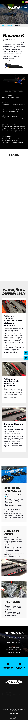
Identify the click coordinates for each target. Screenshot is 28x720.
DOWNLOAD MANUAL (20, 666)
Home (3, 26)
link (6, 497)
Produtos (9, 26)
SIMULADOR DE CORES (8, 666)
